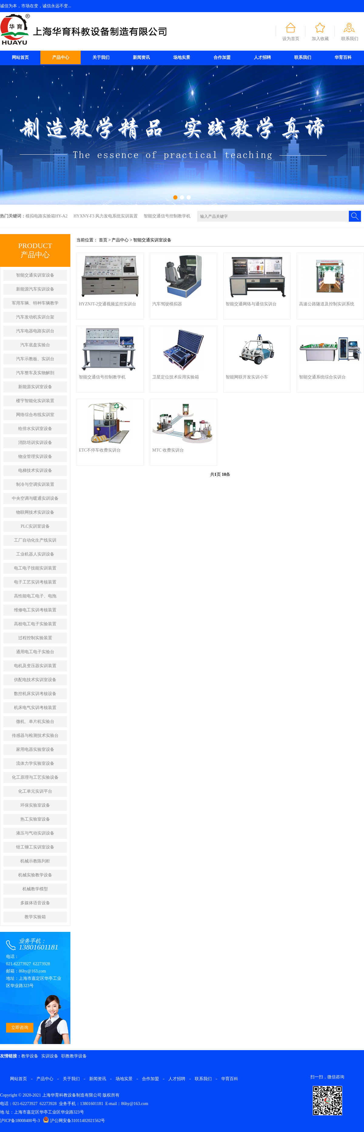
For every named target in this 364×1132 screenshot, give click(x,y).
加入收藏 (320, 38)
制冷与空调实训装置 (35, 484)
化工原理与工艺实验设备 (35, 777)
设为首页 (290, 38)
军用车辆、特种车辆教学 (35, 303)
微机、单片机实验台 (35, 721)
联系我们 (349, 38)
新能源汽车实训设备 (35, 289)
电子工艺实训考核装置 (35, 582)
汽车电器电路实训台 (35, 331)
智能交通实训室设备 (35, 275)
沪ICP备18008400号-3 (20, 1120)
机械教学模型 (35, 889)
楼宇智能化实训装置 (35, 400)
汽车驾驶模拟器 (167, 304)
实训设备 (49, 1056)
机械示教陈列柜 (35, 861)
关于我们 (101, 57)
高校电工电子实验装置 (35, 624)
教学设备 (29, 1056)
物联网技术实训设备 (35, 512)
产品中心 (60, 57)
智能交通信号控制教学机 (167, 216)
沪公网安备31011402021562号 (74, 1120)
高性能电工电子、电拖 (35, 596)
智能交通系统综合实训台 (322, 377)
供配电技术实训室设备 (35, 679)
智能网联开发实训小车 (247, 377)
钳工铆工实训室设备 (35, 847)
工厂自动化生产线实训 (35, 540)
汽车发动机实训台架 (35, 317)
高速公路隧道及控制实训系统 (326, 304)
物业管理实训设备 (35, 456)
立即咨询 (19, 1027)
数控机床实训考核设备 (35, 693)
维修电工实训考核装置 (35, 610)
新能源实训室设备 (35, 387)
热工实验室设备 (35, 819)
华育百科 (343, 57)
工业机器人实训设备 (35, 554)
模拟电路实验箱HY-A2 (46, 216)
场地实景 (181, 57)
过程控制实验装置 (35, 638)
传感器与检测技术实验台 (35, 735)
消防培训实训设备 (35, 442)
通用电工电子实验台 (35, 652)
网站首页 (20, 57)
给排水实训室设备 (35, 428)
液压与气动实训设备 (35, 833)
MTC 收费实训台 (168, 450)
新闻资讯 (141, 57)
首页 (103, 240)
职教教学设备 (74, 1056)
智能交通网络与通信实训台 (251, 304)
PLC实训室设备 (35, 526)
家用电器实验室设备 (35, 749)
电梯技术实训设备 (35, 470)
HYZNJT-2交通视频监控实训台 (107, 304)
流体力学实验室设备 (35, 763)
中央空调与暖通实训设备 (35, 498)
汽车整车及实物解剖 (35, 373)
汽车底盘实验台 (35, 345)
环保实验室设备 (35, 805)
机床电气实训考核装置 (35, 707)
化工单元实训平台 (35, 791)
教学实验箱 (35, 917)
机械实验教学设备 (35, 875)
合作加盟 (222, 57)
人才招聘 (262, 57)
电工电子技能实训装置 (35, 568)
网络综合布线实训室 (35, 414)
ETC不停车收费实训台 (100, 450)
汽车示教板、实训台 (35, 359)
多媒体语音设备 (35, 903)
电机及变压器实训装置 (35, 665)
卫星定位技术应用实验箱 (175, 377)
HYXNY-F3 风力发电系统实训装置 (105, 216)
